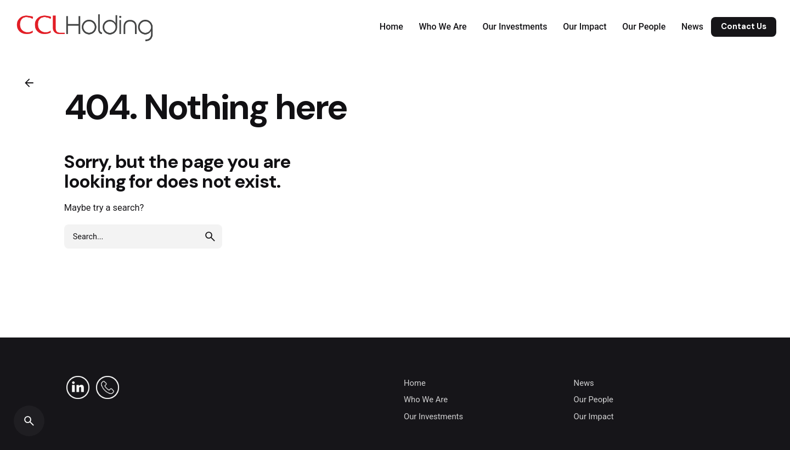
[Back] (29, 83)
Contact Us (743, 26)
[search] (210, 236)
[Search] (29, 421)
